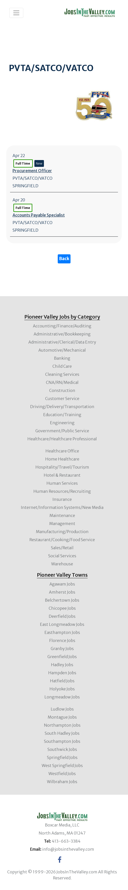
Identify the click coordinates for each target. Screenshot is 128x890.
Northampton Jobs (62, 725)
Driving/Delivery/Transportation (62, 406)
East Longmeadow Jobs (62, 624)
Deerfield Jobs (62, 616)
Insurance (62, 499)
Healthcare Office (62, 450)
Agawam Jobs (62, 584)
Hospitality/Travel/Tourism (62, 467)
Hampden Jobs (62, 672)
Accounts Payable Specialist (39, 215)
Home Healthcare (62, 459)
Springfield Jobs (62, 757)
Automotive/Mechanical (62, 350)
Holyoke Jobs (62, 688)
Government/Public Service (62, 430)
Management (62, 523)
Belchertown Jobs (62, 600)
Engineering (62, 422)
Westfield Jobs (62, 773)
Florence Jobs (62, 640)
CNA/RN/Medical (62, 382)
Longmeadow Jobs (62, 696)
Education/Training (62, 414)
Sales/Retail (62, 547)
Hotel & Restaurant (62, 475)
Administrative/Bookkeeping (62, 333)
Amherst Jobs (62, 592)
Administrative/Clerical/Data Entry (62, 342)
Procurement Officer (32, 170)
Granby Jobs (62, 648)
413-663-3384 (66, 841)
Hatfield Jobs (62, 680)
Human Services (62, 483)
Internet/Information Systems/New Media (62, 507)
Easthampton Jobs (62, 632)
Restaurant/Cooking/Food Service (62, 539)
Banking (62, 358)
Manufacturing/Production (62, 531)
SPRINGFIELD (25, 185)
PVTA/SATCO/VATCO (32, 178)
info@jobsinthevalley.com (68, 849)
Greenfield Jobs (62, 656)
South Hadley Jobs (62, 733)
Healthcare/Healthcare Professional (62, 438)
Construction (62, 390)
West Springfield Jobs (62, 765)
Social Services (62, 555)
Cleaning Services (62, 374)
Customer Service (62, 398)
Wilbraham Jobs (62, 781)
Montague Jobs (62, 717)
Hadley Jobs (62, 664)
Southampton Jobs (62, 741)
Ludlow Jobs (62, 709)
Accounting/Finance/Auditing (62, 325)
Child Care (62, 366)
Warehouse (62, 563)
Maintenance (62, 515)
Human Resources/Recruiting (62, 491)
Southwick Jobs (62, 749)
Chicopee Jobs (62, 608)
